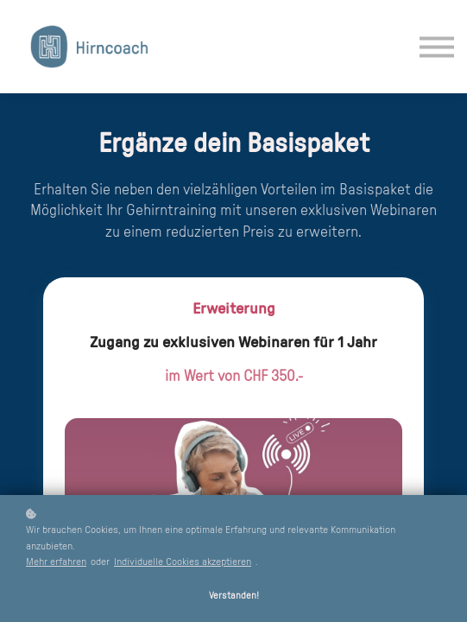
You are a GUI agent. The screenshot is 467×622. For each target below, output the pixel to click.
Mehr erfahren (56, 561)
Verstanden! (234, 595)
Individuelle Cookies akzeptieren (182, 561)
